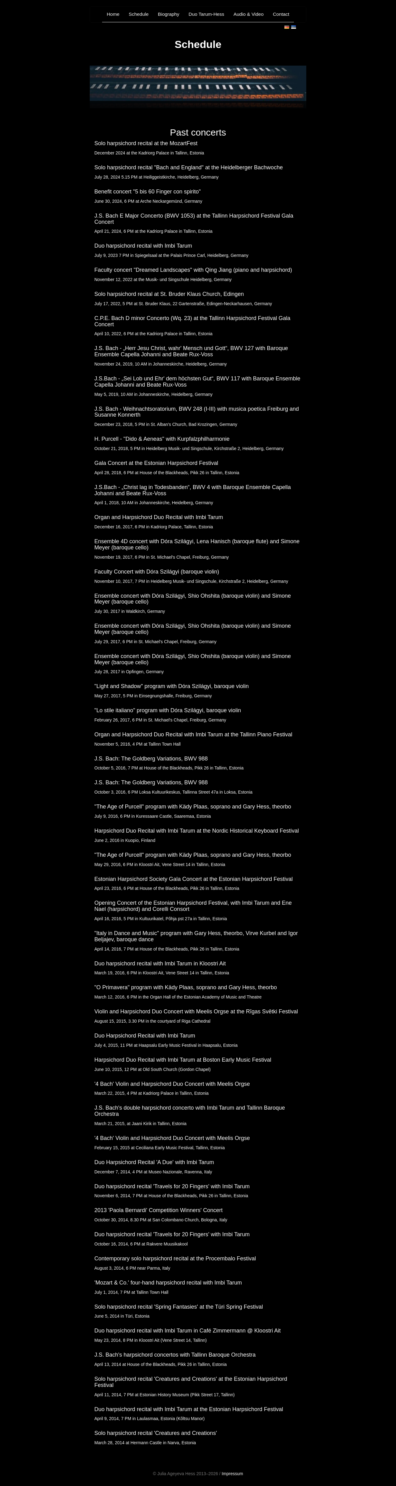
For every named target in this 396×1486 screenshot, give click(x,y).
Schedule (138, 14)
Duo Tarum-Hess (206, 14)
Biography (168, 14)
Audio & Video (249, 14)
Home (113, 14)
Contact (281, 14)
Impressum (232, 1473)
